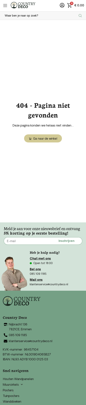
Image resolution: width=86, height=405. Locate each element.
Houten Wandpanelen (18, 379)
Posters (8, 390)
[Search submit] (80, 15)
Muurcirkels (13, 384)
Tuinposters (11, 395)
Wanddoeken (12, 401)
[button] (5, 5)
